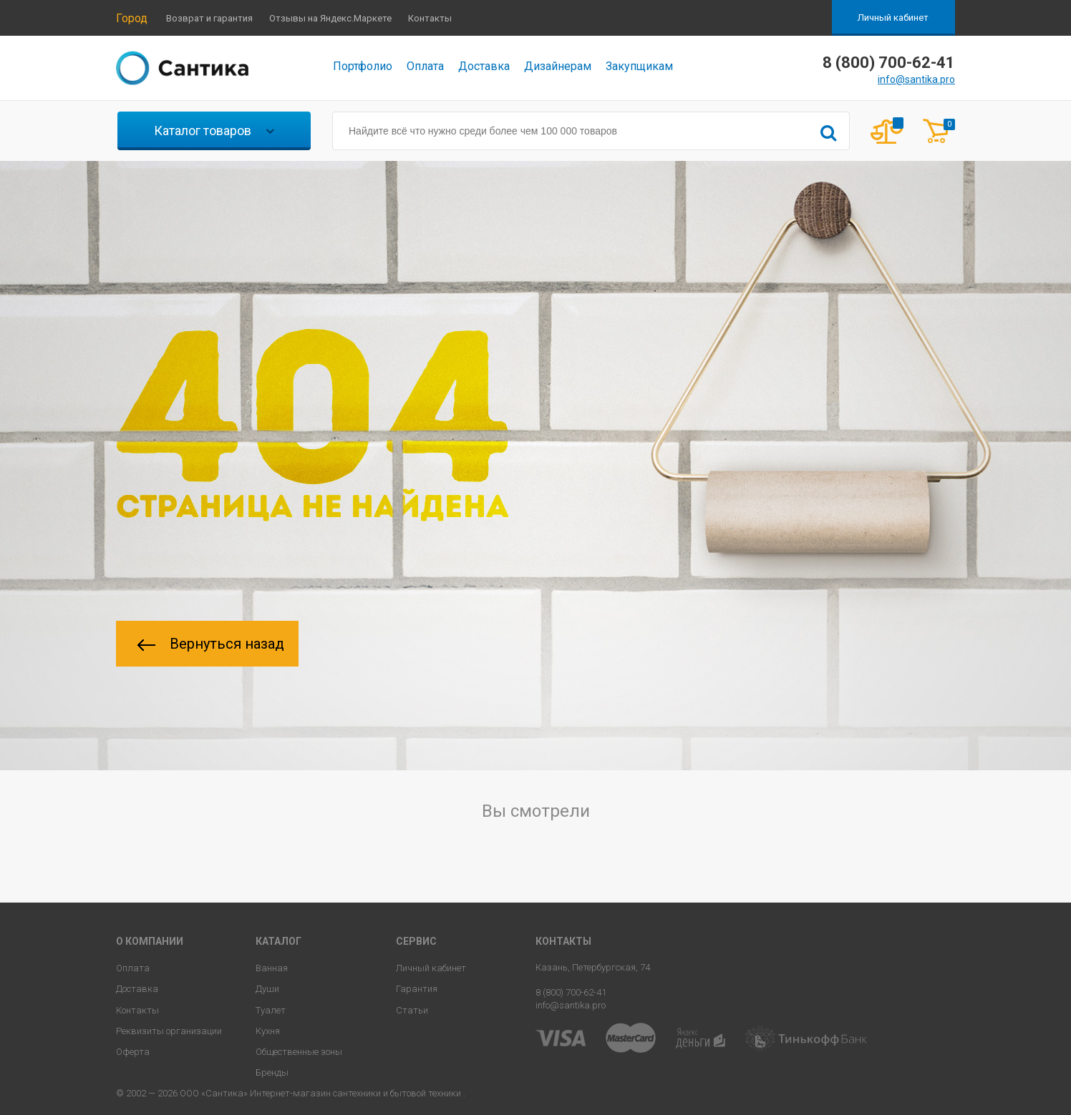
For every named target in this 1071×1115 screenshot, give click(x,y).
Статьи (412, 1010)
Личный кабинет (893, 17)
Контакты (430, 18)
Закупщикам (639, 66)
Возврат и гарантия (209, 18)
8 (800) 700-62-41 (571, 992)
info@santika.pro (916, 79)
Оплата (425, 66)
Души (267, 988)
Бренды (272, 1072)
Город (131, 18)
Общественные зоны (299, 1051)
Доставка (484, 66)
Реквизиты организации (169, 1031)
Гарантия (416, 988)
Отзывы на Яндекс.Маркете (330, 18)
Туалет (271, 1010)
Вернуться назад (210, 643)
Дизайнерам (557, 66)
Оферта (133, 1051)
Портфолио (362, 66)
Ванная (272, 968)
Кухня (268, 1031)
